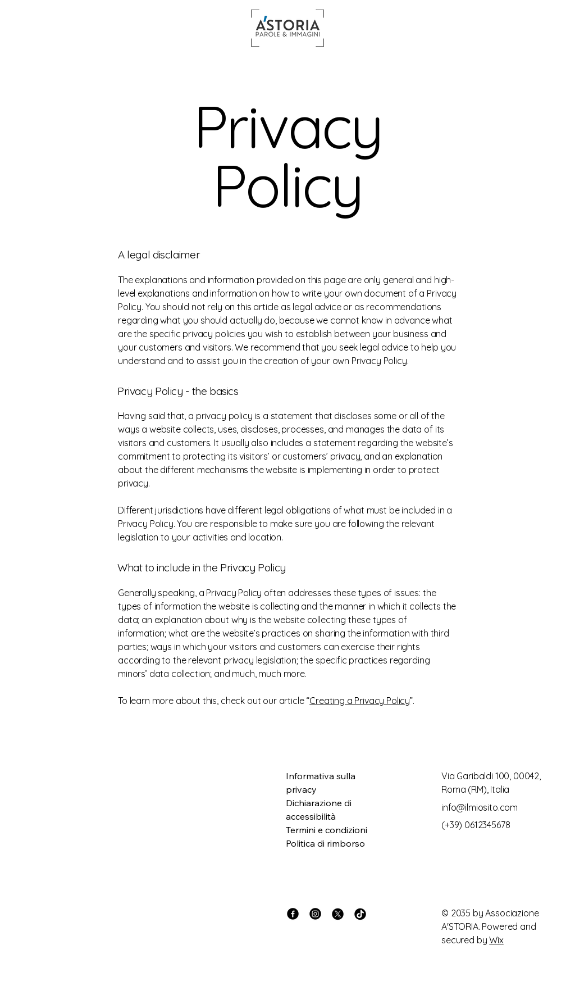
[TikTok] (360, 914)
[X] (338, 914)
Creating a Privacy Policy (359, 700)
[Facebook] (293, 914)
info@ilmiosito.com (479, 807)
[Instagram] (315, 914)
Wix (496, 940)
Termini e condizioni (326, 829)
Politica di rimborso (325, 843)
